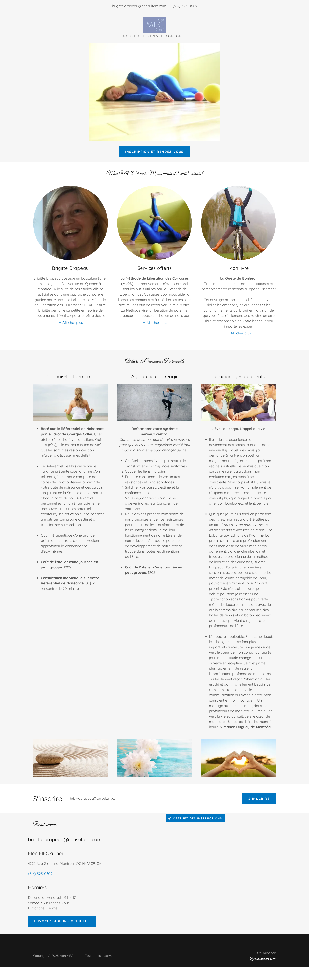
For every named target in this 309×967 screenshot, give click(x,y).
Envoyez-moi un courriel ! (62, 921)
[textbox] (152, 798)
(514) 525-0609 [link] (185, 6)
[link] (154, 24)
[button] (70, 322)
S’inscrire (259, 799)
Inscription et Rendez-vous (154, 152)
